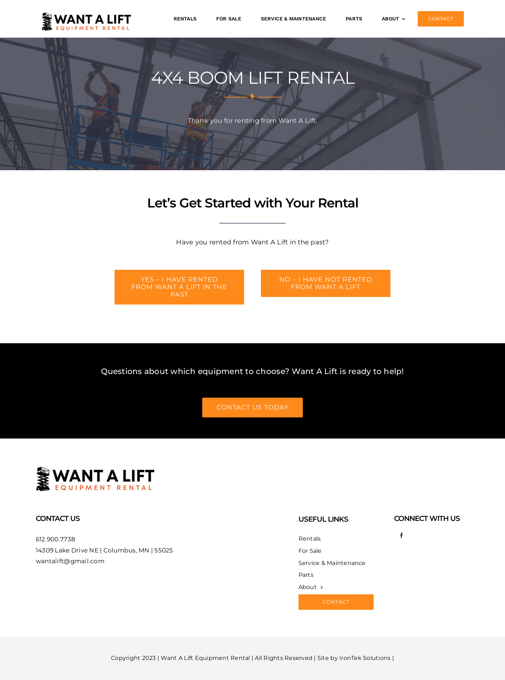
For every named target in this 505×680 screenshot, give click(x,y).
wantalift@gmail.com (70, 561)
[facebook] (401, 535)
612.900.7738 (55, 539)
